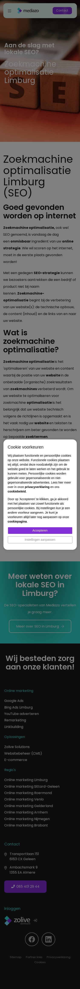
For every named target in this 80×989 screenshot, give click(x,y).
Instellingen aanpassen (40, 539)
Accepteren (40, 530)
